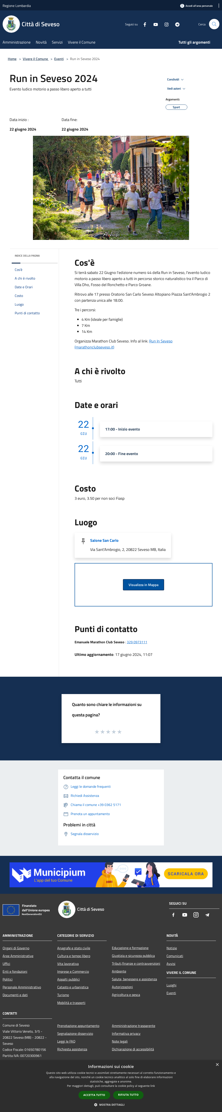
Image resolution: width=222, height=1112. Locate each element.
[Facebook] (143, 24)
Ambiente (119, 971)
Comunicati (174, 955)
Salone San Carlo (104, 540)
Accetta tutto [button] (94, 1095)
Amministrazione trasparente (133, 1025)
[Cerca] (214, 24)
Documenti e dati (15, 994)
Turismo (63, 994)
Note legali (120, 1041)
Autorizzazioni (122, 986)
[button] (111, 1104)
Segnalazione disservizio (75, 1033)
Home (12, 58)
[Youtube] (154, 24)
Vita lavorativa (68, 963)
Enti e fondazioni (15, 971)
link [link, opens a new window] (152, 1086)
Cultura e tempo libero (73, 955)
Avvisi (170, 963)
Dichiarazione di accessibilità (133, 1049)
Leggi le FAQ (66, 1041)
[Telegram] (175, 24)
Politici (8, 979)
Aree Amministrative (18, 955)
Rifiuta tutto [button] (128, 1095)
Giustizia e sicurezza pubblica (133, 955)
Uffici (6, 963)
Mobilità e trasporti (71, 1002)
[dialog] (111, 1086)
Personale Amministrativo (22, 987)
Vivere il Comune (36, 58)
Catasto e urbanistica (72, 987)
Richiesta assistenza (72, 1049)
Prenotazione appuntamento (78, 1025)
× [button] (217, 1064)
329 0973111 (137, 642)
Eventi (59, 58)
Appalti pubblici (68, 979)
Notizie (171, 948)
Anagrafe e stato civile (73, 948)
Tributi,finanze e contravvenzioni (136, 963)
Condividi (176, 79)
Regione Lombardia (17, 5)
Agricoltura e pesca (126, 994)
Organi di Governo (16, 948)
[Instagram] (164, 24)
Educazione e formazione (130, 947)
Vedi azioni (177, 88)
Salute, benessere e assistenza (134, 979)
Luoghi (171, 985)
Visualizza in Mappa (143, 584)
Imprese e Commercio (73, 971)
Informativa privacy (126, 1033)
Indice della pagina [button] (27, 256)
